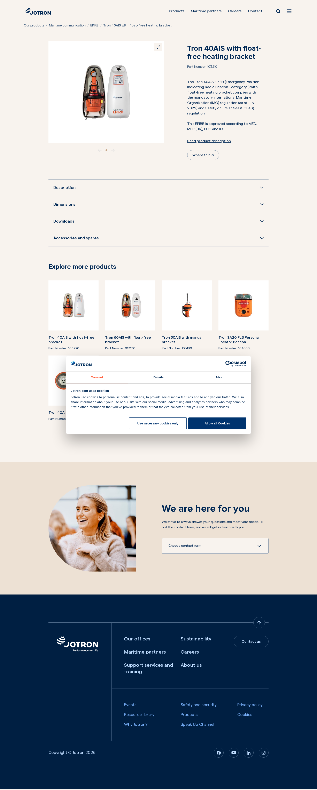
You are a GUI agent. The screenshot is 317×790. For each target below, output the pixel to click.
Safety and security (199, 706)
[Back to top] (259, 624)
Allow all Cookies (217, 423)
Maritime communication (67, 25)
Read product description (209, 141)
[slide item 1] (106, 150)
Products (178, 11)
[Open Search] (280, 11)
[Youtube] (234, 754)
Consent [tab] (97, 377)
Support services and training (148, 670)
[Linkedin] (249, 754)
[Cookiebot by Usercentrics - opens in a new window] (228, 364)
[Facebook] (219, 754)
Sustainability (196, 640)
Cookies (244, 716)
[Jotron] (36, 11)
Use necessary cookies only (157, 423)
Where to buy (204, 155)
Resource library (139, 716)
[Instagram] (264, 754)
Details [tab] (158, 377)
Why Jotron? (136, 726)
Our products (34, 25)
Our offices (137, 640)
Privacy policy (250, 706)
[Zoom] (157, 48)
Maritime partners (208, 11)
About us (191, 666)
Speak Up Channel (197, 726)
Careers (236, 11)
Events (130, 706)
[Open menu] (290, 11)
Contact (257, 11)
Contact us (251, 643)
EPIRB (94, 25)
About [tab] (220, 377)
